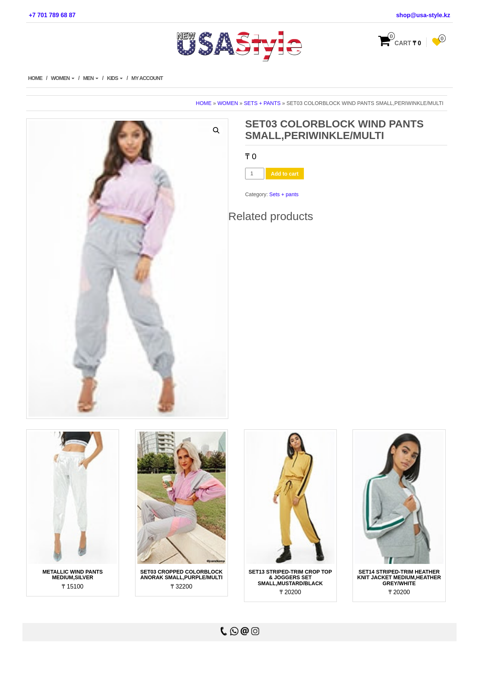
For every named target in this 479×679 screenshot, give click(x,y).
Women (62, 78)
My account (147, 78)
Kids (115, 78)
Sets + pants (262, 103)
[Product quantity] (254, 173)
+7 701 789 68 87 (52, 15)
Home (35, 78)
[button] (216, 130)
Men (90, 78)
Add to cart (285, 174)
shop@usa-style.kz (423, 15)
